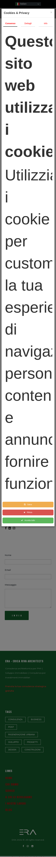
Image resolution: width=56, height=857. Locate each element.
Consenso (10, 23)
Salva (28, 505)
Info (45, 23)
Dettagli (28, 23)
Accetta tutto (28, 520)
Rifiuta (28, 512)
